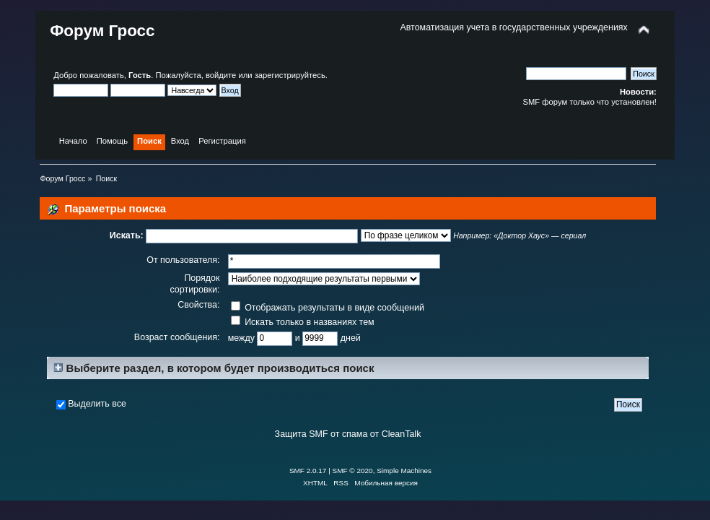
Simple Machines (404, 470)
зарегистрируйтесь (290, 75)
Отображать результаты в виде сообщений (327, 308)
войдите (221, 75)
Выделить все (97, 404)
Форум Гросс (102, 31)
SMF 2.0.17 (308, 470)
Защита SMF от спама (321, 434)
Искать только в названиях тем (302, 322)
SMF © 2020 (353, 470)
